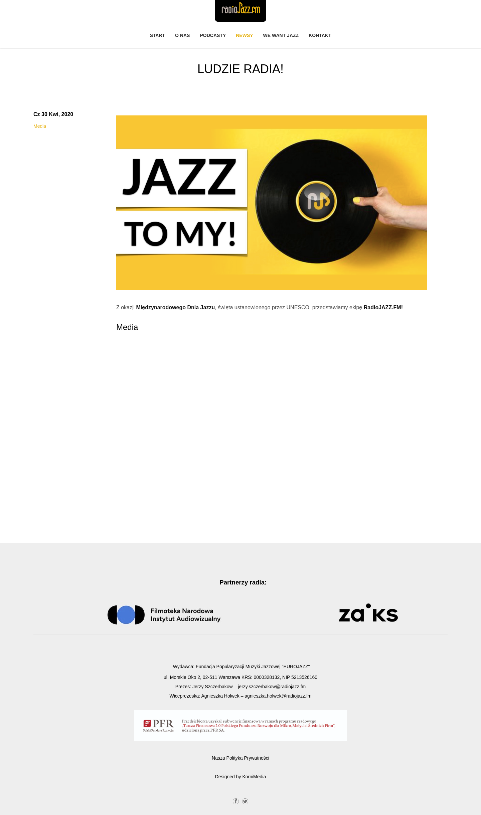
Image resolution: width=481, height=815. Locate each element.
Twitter (245, 800)
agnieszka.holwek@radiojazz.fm (278, 696)
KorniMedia (254, 776)
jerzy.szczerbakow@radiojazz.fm (272, 686)
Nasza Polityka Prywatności (240, 758)
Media (39, 126)
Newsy (244, 35)
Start (157, 35)
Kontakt (320, 35)
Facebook (236, 800)
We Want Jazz (281, 35)
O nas (182, 35)
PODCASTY (213, 35)
